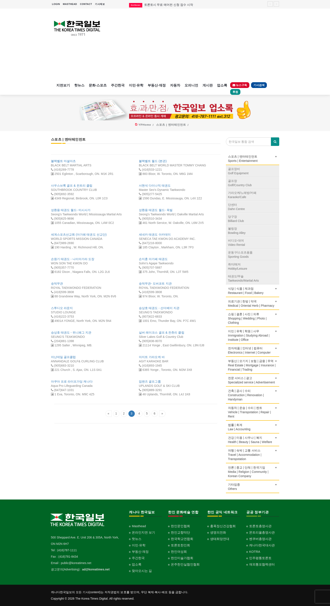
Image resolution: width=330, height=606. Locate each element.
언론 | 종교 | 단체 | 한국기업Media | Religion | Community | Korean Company (252, 472)
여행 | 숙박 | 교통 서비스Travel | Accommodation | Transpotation (252, 455)
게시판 (207, 85)
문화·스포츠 (98, 85)
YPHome (144, 124)
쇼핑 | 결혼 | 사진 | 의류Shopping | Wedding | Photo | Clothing (252, 318)
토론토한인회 (180, 545)
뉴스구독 (240, 85)
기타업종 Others (252, 487)
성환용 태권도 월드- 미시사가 (71, 210)
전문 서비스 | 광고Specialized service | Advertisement (252, 380)
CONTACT (86, 4)
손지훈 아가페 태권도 (153, 259)
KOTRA (254, 551)
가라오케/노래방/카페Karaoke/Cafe (242, 195)
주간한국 (118, 85)
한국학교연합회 (182, 539)
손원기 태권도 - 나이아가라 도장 (72, 259)
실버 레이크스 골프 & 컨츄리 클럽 (161, 332)
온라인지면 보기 (143, 532)
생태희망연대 (219, 539)
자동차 (175, 85)
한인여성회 (179, 551)
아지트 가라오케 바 (152, 357)
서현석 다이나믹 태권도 (155, 185)
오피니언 (191, 85)
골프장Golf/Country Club (240, 183)
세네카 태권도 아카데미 (155, 234)
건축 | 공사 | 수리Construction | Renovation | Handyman (252, 395)
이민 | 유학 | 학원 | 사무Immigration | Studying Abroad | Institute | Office (252, 335)
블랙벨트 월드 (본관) (153, 161)
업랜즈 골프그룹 (150, 381)
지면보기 (63, 85)
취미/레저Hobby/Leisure (237, 266)
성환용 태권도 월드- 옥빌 (156, 210)
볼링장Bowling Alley (237, 231)
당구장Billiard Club (236, 219)
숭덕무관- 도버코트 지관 (155, 283)
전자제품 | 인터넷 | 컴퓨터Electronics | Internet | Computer (252, 350)
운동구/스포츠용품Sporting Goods (240, 254)
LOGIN (56, 4)
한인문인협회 (180, 526)
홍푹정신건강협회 (223, 526)
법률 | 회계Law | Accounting (252, 427)
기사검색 (259, 85)
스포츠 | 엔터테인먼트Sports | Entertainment (252, 159)
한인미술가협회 (182, 558)
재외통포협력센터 (262, 564)
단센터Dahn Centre (236, 207)
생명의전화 (218, 532)
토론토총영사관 (260, 526)
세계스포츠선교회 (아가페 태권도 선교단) (79, 234)
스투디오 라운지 (62, 308)
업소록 (222, 85)
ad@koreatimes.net (96, 569)
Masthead (139, 526)
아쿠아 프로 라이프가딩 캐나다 (72, 381)
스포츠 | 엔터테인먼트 (171, 124)
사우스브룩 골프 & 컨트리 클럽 (72, 185)
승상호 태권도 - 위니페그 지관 (71, 332)
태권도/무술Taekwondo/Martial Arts (243, 278)
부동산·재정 (157, 85)
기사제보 (100, 4)
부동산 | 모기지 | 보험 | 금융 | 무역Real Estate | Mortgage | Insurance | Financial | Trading (252, 365)
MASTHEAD (70, 4)
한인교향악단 (180, 532)
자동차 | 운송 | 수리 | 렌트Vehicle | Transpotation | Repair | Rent (252, 412)
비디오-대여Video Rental (236, 242)
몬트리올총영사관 (262, 532)
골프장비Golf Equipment (238, 171)
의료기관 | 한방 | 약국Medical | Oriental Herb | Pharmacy (252, 303)
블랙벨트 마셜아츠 (63, 161)
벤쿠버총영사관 (260, 539)
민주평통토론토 (260, 558)
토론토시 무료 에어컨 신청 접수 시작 (168, 4)
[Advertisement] (194, 45)
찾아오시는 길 (142, 571)
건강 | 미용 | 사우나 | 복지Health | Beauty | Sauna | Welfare (252, 440)
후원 (235, 92)
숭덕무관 (57, 283)
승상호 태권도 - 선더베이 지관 (159, 308)
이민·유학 (136, 85)
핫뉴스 (79, 85)
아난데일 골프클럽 (63, 357)
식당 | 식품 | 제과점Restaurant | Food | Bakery (252, 291)
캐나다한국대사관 (262, 545)
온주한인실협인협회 (185, 564)
